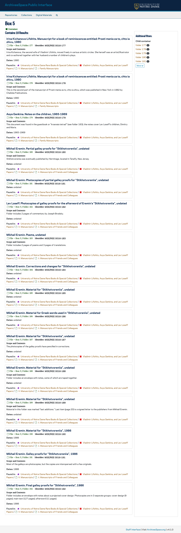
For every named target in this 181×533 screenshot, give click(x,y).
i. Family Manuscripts (48, 68)
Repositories (11, 15)
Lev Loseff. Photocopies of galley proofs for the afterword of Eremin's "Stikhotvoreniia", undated (66, 203)
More (140, 65)
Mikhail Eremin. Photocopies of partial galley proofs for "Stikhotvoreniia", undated (57, 180)
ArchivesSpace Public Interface (28, 5)
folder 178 (141, 49)
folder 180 (141, 57)
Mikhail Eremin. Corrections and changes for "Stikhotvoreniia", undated (50, 266)
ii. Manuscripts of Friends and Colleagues (58, 172)
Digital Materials (44, 15)
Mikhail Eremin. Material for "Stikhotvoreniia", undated (40, 289)
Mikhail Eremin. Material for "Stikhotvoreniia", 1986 (38, 430)
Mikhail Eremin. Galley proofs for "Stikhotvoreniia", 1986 (42, 453)
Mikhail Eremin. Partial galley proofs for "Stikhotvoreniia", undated (47, 148)
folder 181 (141, 61)
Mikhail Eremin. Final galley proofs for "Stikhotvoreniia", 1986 (45, 485)
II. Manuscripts (25, 68)
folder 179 (141, 53)
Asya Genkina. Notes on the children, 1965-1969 (36, 114)
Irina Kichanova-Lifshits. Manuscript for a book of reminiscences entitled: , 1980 (68, 40)
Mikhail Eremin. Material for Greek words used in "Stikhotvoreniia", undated (53, 312)
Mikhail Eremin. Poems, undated (26, 234)
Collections (26, 15)
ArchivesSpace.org (156, 529)
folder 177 (141, 45)
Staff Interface (133, 529)
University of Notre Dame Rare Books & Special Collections (49, 65)
